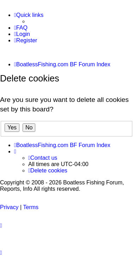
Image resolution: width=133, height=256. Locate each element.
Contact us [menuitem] (42, 158)
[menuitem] (21, 28)
